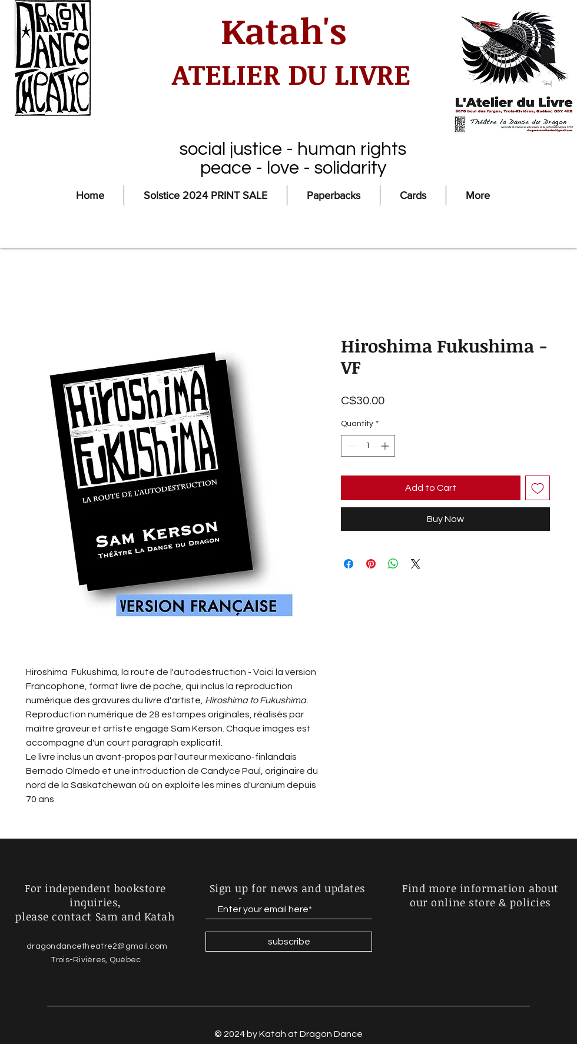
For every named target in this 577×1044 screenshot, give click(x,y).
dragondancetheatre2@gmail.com (96, 946)
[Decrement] (350, 445)
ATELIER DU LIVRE (283, 73)
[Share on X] (416, 564)
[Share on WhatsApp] (393, 564)
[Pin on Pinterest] (371, 564)
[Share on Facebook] (348, 564)
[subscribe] (288, 942)
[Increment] (386, 445)
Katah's (283, 30)
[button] (548, 53)
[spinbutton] (368, 445)
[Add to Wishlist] (537, 488)
